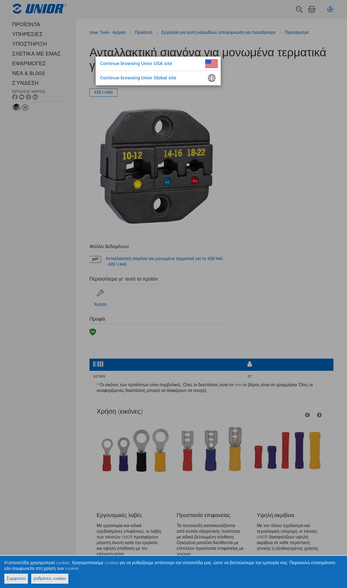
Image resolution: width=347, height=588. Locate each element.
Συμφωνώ (16, 578)
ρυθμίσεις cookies (49, 578)
